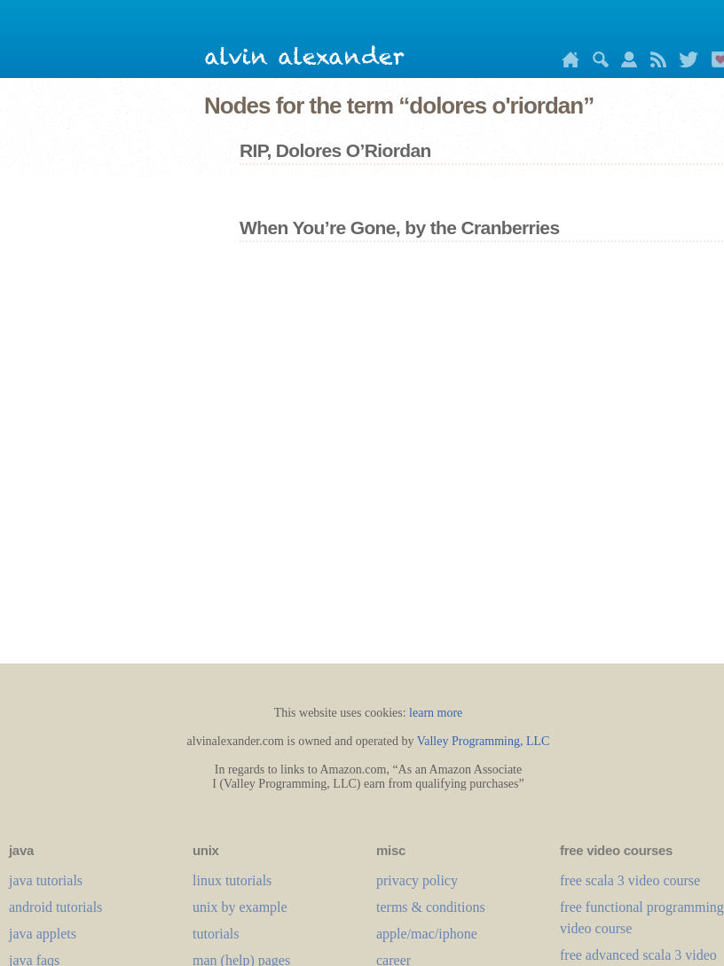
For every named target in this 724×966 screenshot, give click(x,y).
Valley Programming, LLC (483, 741)
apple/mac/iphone (426, 933)
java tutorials (46, 880)
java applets (42, 933)
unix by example (240, 907)
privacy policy (417, 880)
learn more (435, 712)
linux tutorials (232, 880)
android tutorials (55, 907)
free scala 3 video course (630, 880)
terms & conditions (430, 907)
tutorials (216, 933)
